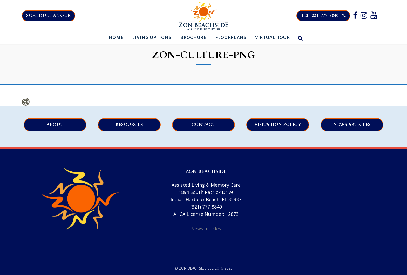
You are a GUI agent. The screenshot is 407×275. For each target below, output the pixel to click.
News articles (352, 125)
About (55, 125)
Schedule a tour (48, 15)
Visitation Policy (277, 125)
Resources (129, 125)
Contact (204, 125)
